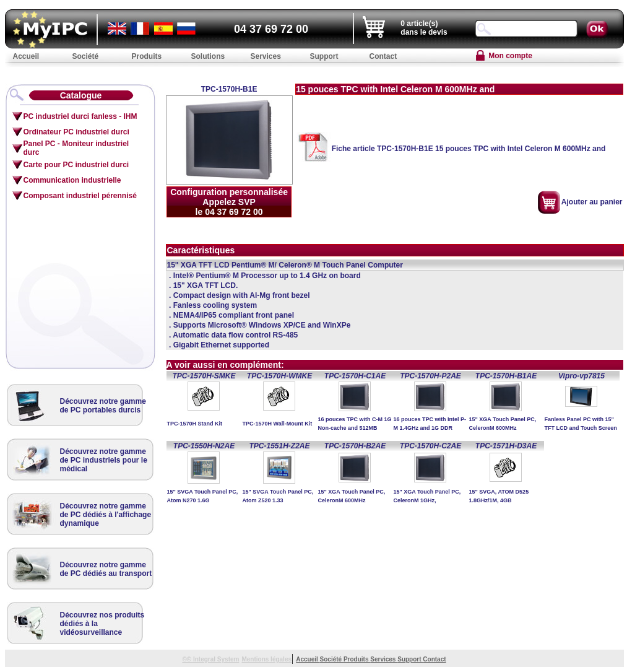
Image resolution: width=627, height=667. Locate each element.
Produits (357, 659)
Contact (434, 659)
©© (187, 659)
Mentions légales (266, 659)
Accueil (307, 659)
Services (383, 659)
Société (332, 659)
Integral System (216, 659)
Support (410, 659)
